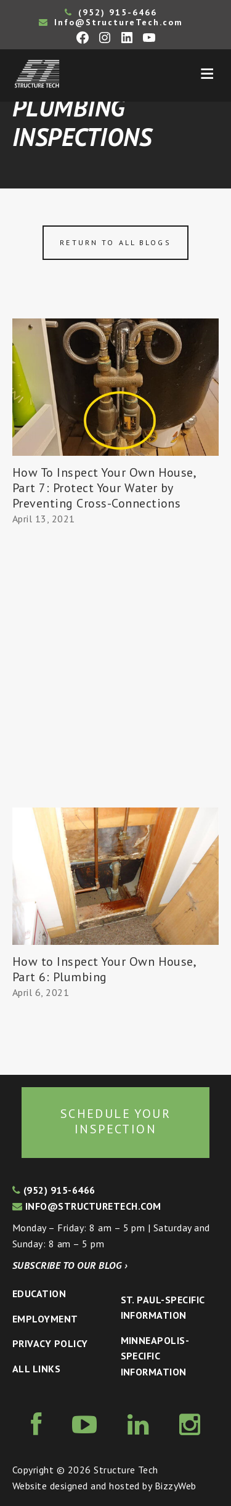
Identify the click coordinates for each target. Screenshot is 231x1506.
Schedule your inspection (115, 1122)
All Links (36, 1368)
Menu (207, 74)
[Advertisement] (115, 685)
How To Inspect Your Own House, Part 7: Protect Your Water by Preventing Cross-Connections (103, 487)
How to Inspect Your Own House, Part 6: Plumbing (103, 969)
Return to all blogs (115, 242)
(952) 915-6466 (111, 12)
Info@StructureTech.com (111, 22)
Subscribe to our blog (70, 1265)
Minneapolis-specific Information (155, 1356)
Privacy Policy (50, 1343)
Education (39, 1293)
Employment (45, 1319)
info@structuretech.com (86, 1206)
